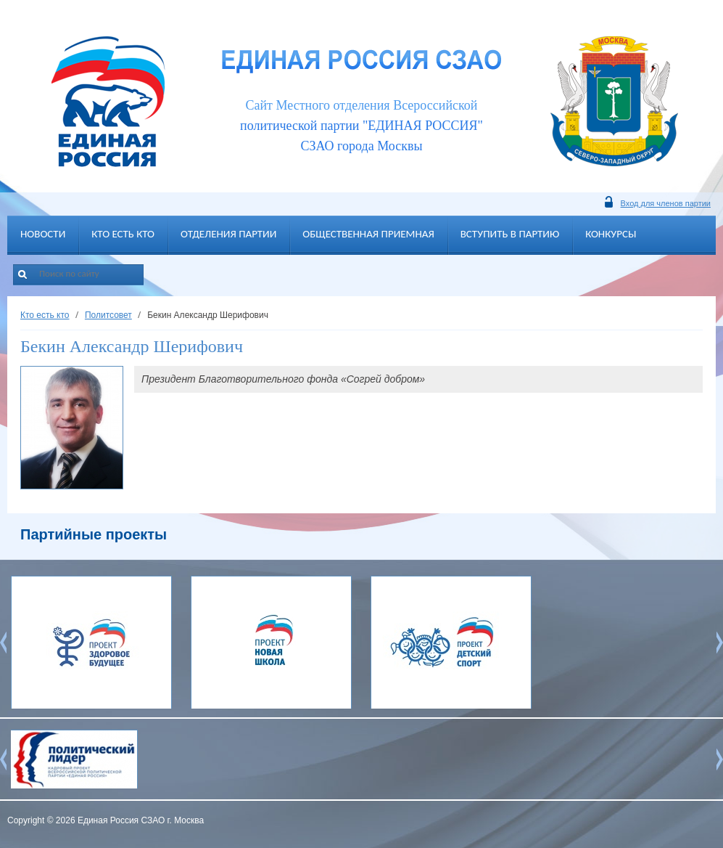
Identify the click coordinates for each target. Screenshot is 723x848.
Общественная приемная (368, 233)
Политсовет (108, 315)
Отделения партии (228, 233)
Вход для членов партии (666, 203)
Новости (42, 233)
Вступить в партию (509, 233)
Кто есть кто (122, 233)
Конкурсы (610, 233)
